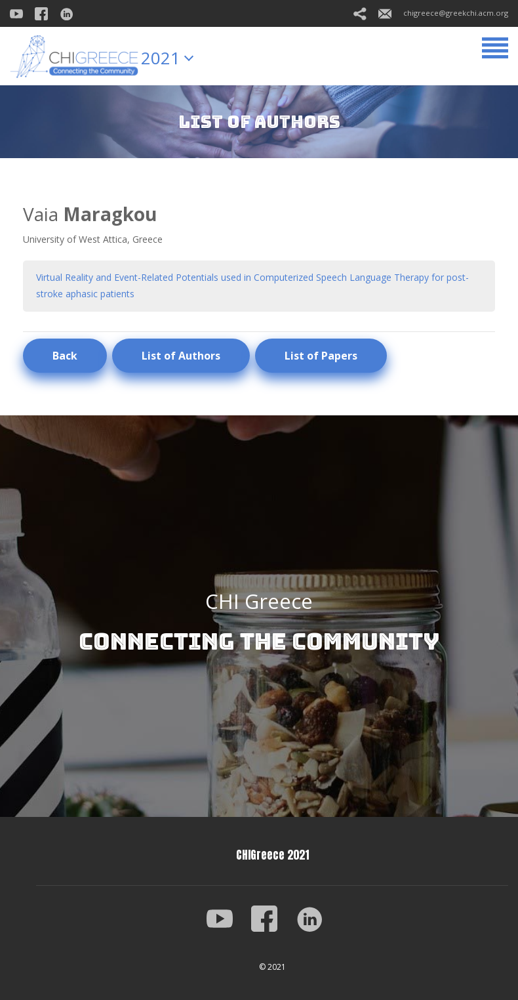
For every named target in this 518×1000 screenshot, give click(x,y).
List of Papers (321, 355)
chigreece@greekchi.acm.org (443, 13)
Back (64, 355)
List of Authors (181, 355)
